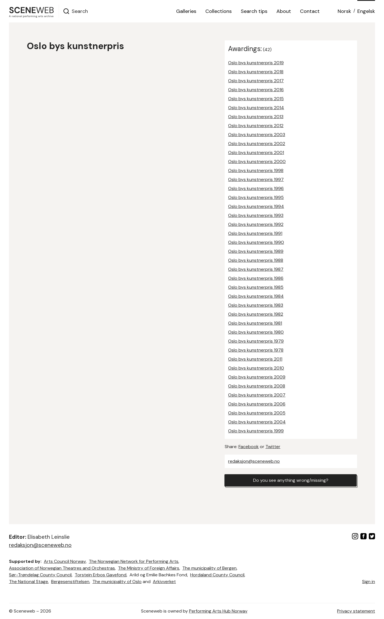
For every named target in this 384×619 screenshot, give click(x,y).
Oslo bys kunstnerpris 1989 (255, 251)
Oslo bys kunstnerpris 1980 (256, 332)
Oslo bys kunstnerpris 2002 (256, 143)
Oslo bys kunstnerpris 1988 (255, 260)
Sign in (368, 581)
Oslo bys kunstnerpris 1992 (255, 224)
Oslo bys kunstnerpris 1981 (255, 323)
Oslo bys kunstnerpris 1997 (256, 179)
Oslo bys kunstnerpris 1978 (255, 350)
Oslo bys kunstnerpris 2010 (256, 368)
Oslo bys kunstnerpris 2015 (256, 99)
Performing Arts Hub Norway (218, 611)
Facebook (248, 447)
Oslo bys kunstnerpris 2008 (256, 386)
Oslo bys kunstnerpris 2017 (256, 81)
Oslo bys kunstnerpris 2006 (256, 404)
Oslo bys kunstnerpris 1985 (255, 287)
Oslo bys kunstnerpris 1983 (255, 305)
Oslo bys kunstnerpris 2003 (256, 134)
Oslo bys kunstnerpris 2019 (256, 63)
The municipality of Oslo (117, 581)
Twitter (272, 447)
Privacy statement (356, 611)
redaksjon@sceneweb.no (254, 461)
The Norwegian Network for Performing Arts (133, 561)
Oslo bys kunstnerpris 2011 (255, 359)
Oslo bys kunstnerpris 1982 (255, 314)
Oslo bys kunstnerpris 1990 (256, 242)
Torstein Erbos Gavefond (100, 575)
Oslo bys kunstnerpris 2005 (256, 413)
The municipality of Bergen (209, 568)
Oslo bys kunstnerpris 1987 (255, 269)
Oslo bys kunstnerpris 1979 (256, 341)
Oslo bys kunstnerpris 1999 (256, 431)
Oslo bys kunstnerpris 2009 (256, 377)
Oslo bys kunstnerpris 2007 (256, 395)
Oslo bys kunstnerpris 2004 (257, 422)
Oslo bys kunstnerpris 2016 (256, 90)
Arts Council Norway (65, 561)
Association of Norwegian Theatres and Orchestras (62, 568)
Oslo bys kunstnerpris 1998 (255, 170)
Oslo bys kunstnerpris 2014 (256, 108)
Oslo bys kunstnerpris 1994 (256, 206)
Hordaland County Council (217, 575)
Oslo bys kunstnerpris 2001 (256, 152)
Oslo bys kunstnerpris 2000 (257, 161)
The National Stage (28, 581)
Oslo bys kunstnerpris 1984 (256, 296)
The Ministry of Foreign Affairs (148, 568)
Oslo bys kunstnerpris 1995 (256, 197)
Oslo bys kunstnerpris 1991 (255, 233)
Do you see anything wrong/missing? (290, 480)
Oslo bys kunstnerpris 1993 (255, 215)
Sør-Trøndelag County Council (40, 575)
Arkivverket (164, 581)
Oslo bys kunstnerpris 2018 (255, 72)
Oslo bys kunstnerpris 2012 (255, 126)
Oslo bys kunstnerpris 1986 (255, 278)
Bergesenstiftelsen (70, 581)
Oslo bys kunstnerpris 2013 (255, 117)
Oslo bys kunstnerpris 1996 (256, 188)
